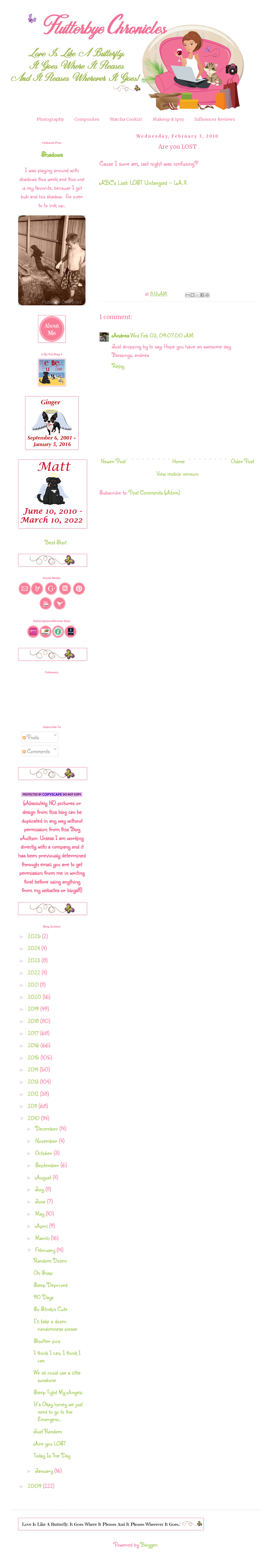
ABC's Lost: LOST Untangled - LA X (143, 182)
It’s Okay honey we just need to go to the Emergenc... (58, 1411)
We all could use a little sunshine (57, 1376)
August (44, 1177)
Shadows (52, 154)
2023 (35, 960)
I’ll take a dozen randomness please (55, 1324)
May (40, 1213)
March (43, 1238)
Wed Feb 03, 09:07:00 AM (162, 335)
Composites (86, 119)
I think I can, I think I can (57, 1356)
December (47, 1128)
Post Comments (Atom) (154, 492)
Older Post (242, 461)
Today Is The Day (52, 1455)
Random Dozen (50, 1260)
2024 (34, 948)
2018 (34, 1021)
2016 (34, 1045)
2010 (34, 1118)
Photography (50, 119)
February (46, 1250)
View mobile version (177, 473)
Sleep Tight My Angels (58, 1392)
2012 (34, 1094)
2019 (34, 1009)
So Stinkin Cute (50, 1309)
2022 (35, 972)
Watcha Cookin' (126, 119)
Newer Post (113, 461)
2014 (34, 1069)
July (40, 1189)
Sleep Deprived (50, 1285)
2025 (35, 936)
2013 (34, 1081)
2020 (35, 997)
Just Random (48, 1431)
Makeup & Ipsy (168, 119)
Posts (31, 737)
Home (178, 461)
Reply (118, 366)
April (42, 1226)
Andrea (120, 335)
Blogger (149, 1544)
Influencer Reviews (215, 119)
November (47, 1141)
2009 (35, 1486)
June (41, 1201)
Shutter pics (47, 1341)
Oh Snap (43, 1272)
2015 (34, 1057)
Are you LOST (50, 1443)
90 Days (43, 1297)
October (44, 1153)
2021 (34, 984)
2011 (33, 1106)
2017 (34, 1033)
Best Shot (56, 542)
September (48, 1165)
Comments (36, 751)
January (44, 1470)
